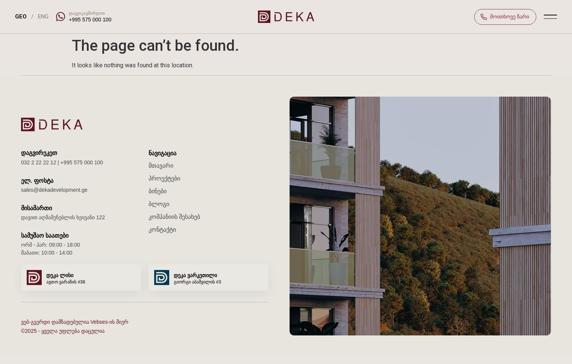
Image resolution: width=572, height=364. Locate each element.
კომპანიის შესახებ (174, 217)
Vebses (99, 322)
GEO (21, 16)
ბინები (158, 191)
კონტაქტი (162, 229)
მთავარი (161, 165)
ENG (43, 16)
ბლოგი (159, 204)
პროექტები (164, 178)
